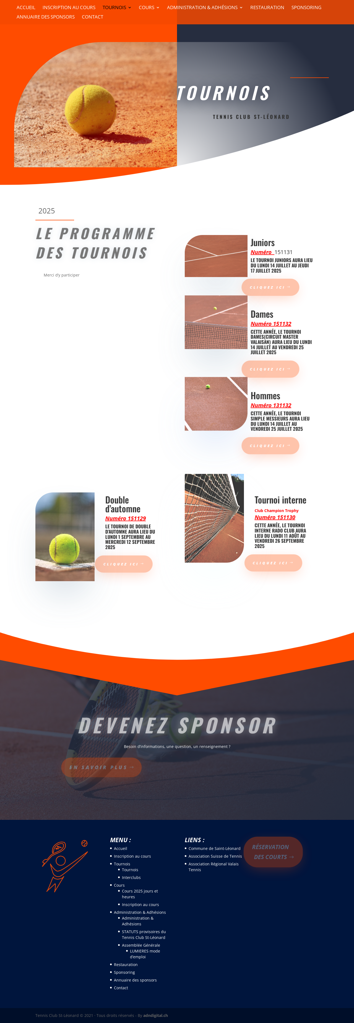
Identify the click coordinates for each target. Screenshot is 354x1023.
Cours (146, 8)
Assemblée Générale (141, 945)
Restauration (267, 8)
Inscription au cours (69, 8)
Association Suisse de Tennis (215, 856)
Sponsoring (306, 8)
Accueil (26, 8)
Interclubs (131, 877)
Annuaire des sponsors (46, 17)
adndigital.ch (155, 1015)
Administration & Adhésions (202, 8)
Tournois (114, 8)
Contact (92, 17)
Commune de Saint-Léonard (215, 848)
